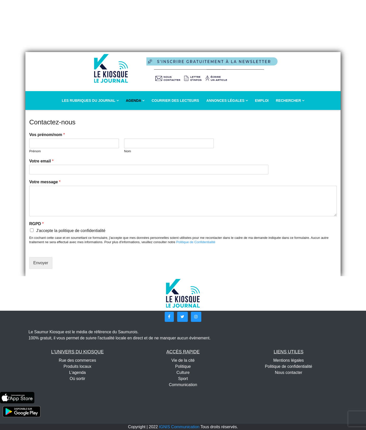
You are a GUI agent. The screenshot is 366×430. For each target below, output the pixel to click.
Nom (127, 151)
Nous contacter (288, 372)
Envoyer (40, 263)
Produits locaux (77, 366)
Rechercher (290, 100)
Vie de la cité (182, 360)
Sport (183, 378)
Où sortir (77, 378)
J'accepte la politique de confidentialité (70, 230)
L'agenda (77, 372)
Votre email (41, 161)
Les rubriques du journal (90, 100)
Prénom (35, 151)
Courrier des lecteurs (175, 100)
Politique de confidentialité (288, 366)
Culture (183, 372)
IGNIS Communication (179, 427)
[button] (169, 317)
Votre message (44, 182)
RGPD (36, 224)
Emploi (262, 100)
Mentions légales (288, 360)
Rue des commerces (77, 360)
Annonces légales (227, 100)
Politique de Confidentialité (195, 242)
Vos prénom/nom (47, 135)
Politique (183, 366)
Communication (183, 385)
